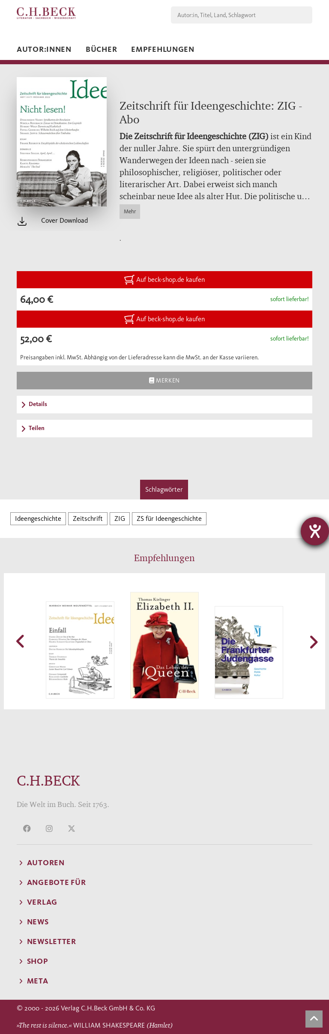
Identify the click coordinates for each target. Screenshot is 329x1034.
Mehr (130, 211)
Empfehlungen (162, 49)
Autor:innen (44, 49)
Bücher (101, 49)
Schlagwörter (164, 489)
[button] (21, 641)
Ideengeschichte (38, 518)
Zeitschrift (88, 518)
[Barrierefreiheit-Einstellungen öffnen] (315, 531)
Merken (164, 380)
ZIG (119, 518)
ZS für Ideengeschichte (169, 518)
